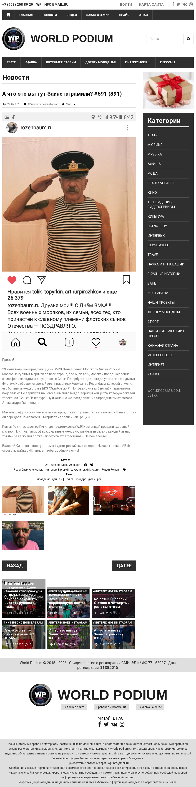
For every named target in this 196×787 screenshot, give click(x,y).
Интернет (156, 365)
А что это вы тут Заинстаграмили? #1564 (64, 634)
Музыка (155, 154)
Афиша (31, 62)
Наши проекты (161, 303)
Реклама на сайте (150, 707)
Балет (153, 283)
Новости (50, 15)
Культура (156, 216)
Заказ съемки (98, 15)
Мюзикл (155, 145)
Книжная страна (163, 346)
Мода (153, 173)
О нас (143, 15)
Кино (152, 193)
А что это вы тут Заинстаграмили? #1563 (108, 634)
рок (99, 479)
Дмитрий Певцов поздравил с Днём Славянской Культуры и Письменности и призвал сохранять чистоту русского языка (23, 595)
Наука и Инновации (166, 264)
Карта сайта (151, 5)
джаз (91, 479)
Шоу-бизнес (158, 245)
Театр (11, 62)
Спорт (153, 322)
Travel (154, 255)
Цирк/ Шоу (157, 226)
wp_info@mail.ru (118, 763)
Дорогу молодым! (100, 62)
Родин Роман (110, 469)
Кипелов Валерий (57, 469)
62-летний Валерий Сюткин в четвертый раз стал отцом (112, 603)
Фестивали (158, 293)
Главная (26, 15)
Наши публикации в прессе (166, 333)
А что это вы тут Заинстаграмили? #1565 (19, 634)
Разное (154, 374)
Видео (71, 15)
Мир (68, 104)
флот (70, 479)
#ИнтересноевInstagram (43, 104)
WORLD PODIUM (72, 38)
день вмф (58, 479)
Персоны (167, 62)
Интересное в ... (138, 62)
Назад (15, 565)
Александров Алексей (65, 464)
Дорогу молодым (164, 312)
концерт (80, 479)
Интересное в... (161, 355)
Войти (126, 5)
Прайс (124, 15)
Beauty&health (161, 183)
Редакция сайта (73, 707)
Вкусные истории (61, 62)
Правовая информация (111, 707)
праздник (43, 479)
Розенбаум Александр (28, 469)
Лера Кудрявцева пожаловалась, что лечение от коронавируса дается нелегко (67, 599)
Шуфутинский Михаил (85, 469)
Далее (124, 565)
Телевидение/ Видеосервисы (161, 204)
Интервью (157, 236)
